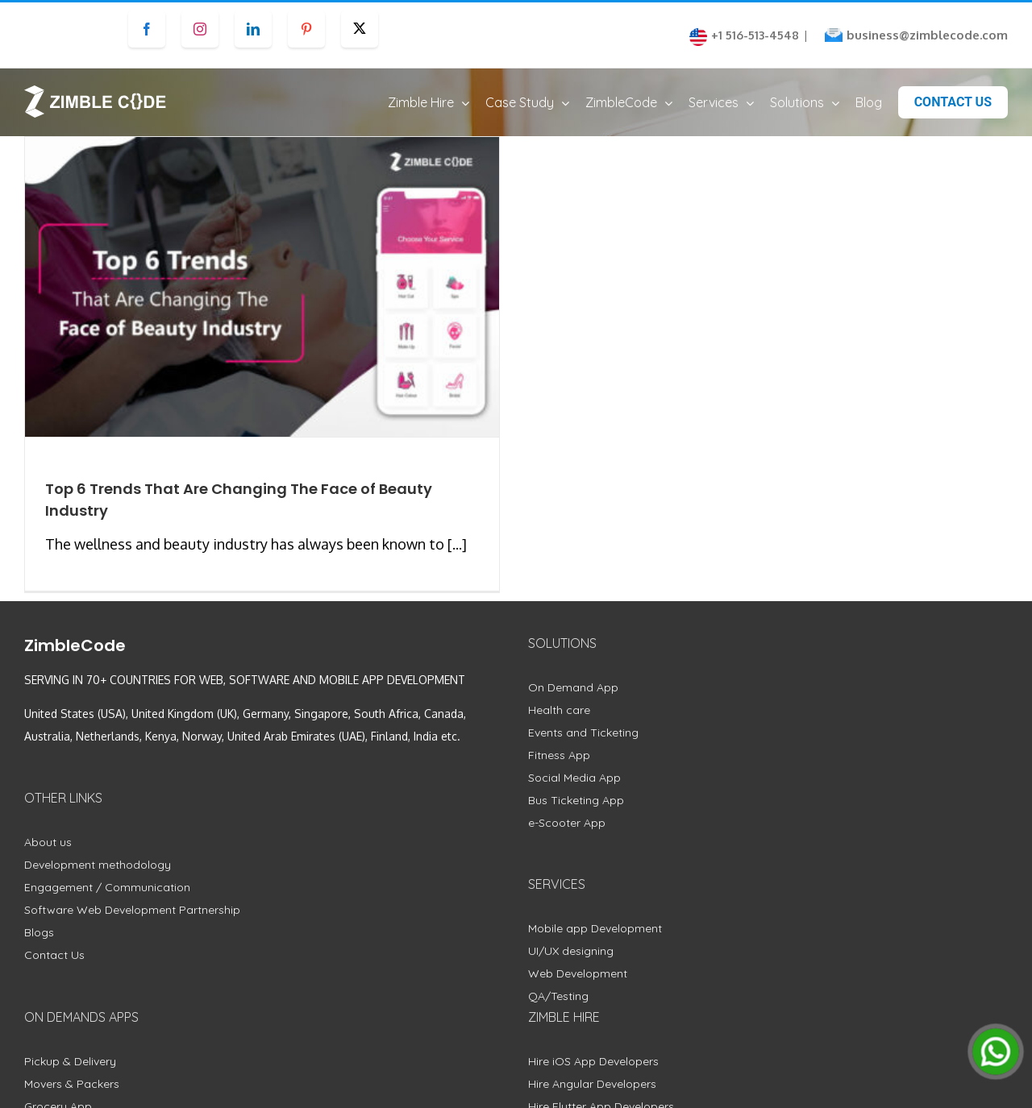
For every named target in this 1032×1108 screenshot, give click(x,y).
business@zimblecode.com (927, 35)
